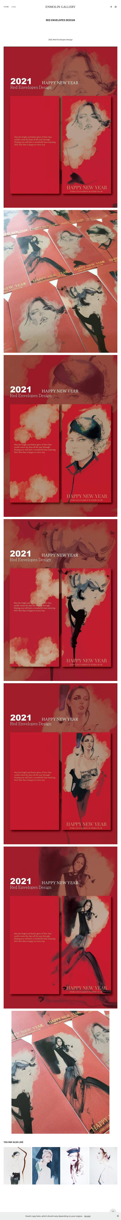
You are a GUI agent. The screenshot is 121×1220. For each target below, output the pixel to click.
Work (6, 7)
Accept (87, 1216)
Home (13, 7)
